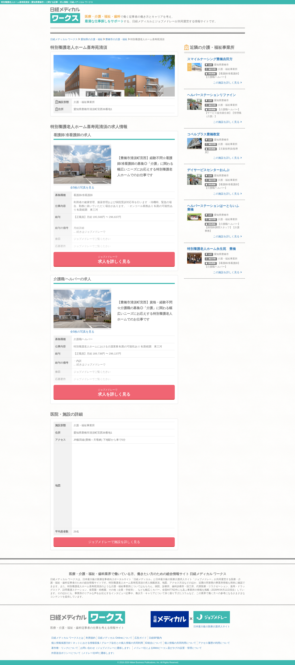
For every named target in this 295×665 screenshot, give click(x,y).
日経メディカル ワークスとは (67, 637)
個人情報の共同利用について (180, 642)
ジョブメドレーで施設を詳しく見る (114, 542)
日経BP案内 (155, 637)
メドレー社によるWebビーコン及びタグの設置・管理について (168, 648)
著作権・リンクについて (64, 648)
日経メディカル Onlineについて (115, 637)
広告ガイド (140, 637)
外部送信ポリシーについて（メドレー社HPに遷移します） (83, 653)
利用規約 (90, 637)
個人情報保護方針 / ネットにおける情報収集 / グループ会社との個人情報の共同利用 (97, 642)
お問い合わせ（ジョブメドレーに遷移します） (105, 648)
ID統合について (153, 642)
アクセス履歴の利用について (214, 642)
